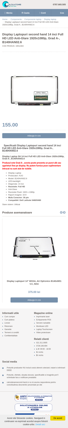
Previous (61, 212)
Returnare (8, 326)
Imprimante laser (43, 317)
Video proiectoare (43, 332)
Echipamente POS (43, 320)
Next (64, 212)
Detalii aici (40, 424)
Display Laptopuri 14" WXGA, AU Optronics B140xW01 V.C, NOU (34, 282)
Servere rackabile (43, 323)
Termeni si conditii (12, 332)
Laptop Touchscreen (44, 329)
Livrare (7, 323)
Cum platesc (10, 320)
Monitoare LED (42, 326)
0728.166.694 (41, 346)
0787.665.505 (59, 4)
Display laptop (50, 19)
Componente (16, 19)
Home (5, 19)
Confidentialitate (11, 336)
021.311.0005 (41, 343)
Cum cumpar (10, 317)
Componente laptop (32, 19)
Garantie (8, 329)
